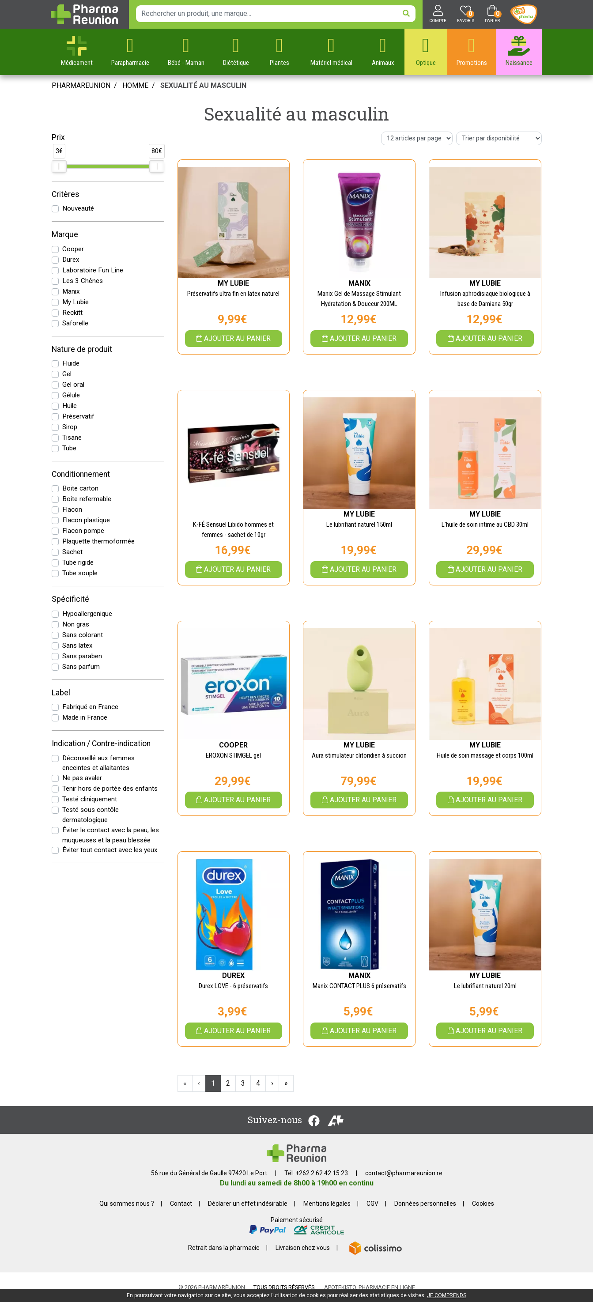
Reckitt (72, 313)
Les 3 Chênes (82, 281)
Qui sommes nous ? (126, 1203)
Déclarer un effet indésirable (247, 1203)
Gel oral (73, 385)
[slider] (59, 166)
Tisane (72, 438)
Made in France (84, 717)
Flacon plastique (86, 520)
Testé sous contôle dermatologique (90, 815)
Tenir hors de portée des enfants (110, 789)
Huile (69, 406)
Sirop (69, 427)
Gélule (71, 395)
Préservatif (78, 416)
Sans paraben (82, 656)
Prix (58, 137)
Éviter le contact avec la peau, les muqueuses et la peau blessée (110, 835)
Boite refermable (86, 499)
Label (61, 692)
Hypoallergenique (87, 614)
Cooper (73, 249)
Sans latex (77, 645)
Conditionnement (81, 474)
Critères (65, 194)
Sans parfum (81, 667)
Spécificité (70, 599)
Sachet (72, 552)
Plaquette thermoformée (98, 541)
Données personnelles (425, 1203)
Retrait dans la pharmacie (224, 1247)
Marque (65, 234)
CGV (372, 1203)
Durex (70, 260)
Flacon (72, 509)
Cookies (483, 1203)
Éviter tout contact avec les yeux (110, 850)
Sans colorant (82, 635)
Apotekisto (369, 1287)
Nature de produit (82, 349)
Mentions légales (327, 1203)
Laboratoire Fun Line (92, 270)
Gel (67, 374)
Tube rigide (78, 562)
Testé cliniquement (89, 799)
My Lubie (75, 302)
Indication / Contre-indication (101, 743)
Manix (71, 291)
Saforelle (75, 323)
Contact (181, 1203)
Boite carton (80, 488)
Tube (69, 448)
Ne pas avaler (82, 778)
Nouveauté (78, 208)
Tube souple (80, 573)
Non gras (75, 624)
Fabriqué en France (90, 707)
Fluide (70, 363)
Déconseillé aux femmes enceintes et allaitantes (98, 763)
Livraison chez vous (303, 1247)
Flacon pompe (83, 531)
